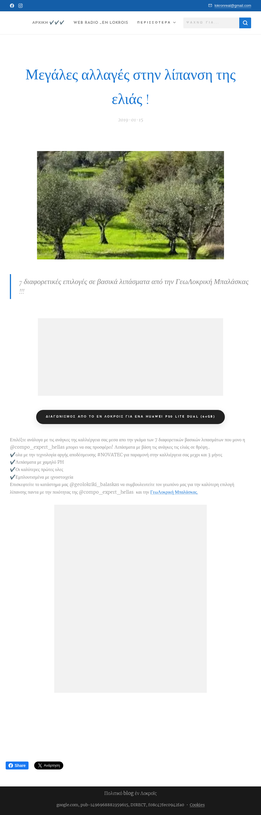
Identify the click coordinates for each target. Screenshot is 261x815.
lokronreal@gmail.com (232, 5)
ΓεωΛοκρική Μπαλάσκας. (174, 492)
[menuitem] (112, 23)
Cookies (197, 804)
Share (17, 765)
